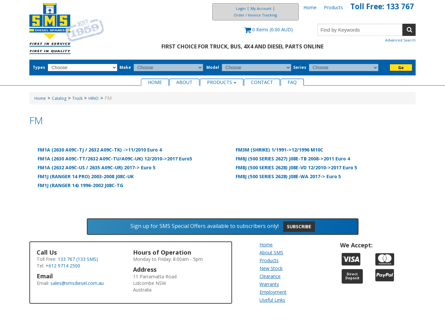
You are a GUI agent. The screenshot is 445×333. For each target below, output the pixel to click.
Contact (262, 82)
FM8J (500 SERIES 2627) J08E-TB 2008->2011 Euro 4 (293, 158)
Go (401, 67)
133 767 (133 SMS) (78, 259)
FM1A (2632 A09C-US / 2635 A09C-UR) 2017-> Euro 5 (96, 167)
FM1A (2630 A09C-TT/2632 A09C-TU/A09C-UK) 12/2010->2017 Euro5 (115, 158)
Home (310, 7)
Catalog (59, 98)
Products (333, 7)
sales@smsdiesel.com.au (77, 283)
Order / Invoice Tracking (255, 15)
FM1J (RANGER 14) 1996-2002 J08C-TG (80, 185)
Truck (77, 98)
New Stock (271, 268)
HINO (93, 98)
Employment (273, 292)
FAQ (292, 82)
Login (241, 8)
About (184, 82)
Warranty (269, 284)
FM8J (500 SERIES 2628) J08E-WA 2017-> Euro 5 (288, 176)
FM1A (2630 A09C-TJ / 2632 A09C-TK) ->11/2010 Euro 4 (100, 150)
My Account (261, 8)
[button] (268, 32)
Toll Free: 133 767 (382, 6)
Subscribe (299, 226)
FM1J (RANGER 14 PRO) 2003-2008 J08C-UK (86, 176)
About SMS (271, 252)
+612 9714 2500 (63, 266)
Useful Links (272, 300)
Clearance (270, 276)
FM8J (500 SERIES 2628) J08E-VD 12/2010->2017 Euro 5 (296, 167)
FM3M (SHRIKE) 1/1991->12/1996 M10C (279, 150)
